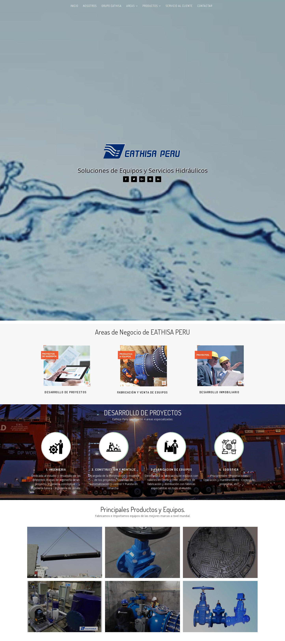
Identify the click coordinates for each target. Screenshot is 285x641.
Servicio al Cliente (179, 5)
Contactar (204, 5)
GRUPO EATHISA (112, 5)
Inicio (74, 5)
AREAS (130, 5)
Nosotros (90, 5)
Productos (150, 5)
